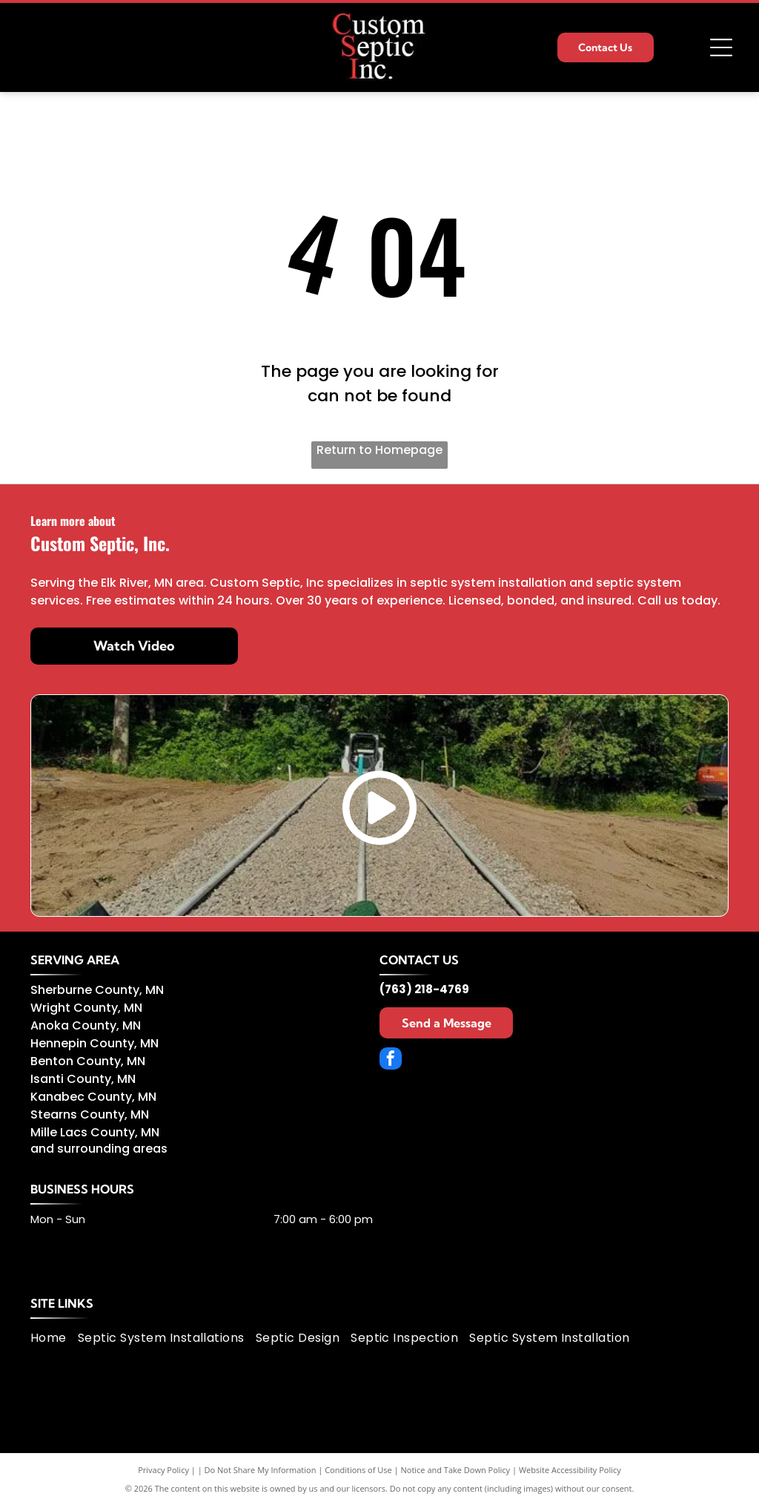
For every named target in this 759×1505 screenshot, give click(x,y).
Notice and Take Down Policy (456, 1469)
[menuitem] (54, 1338)
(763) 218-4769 (424, 989)
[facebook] (391, 1060)
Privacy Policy (163, 1469)
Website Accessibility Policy (570, 1469)
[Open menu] (721, 47)
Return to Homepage (379, 449)
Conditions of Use (358, 1469)
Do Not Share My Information (260, 1469)
